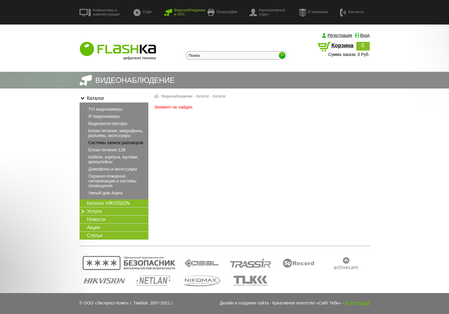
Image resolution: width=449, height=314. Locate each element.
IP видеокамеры (104, 116)
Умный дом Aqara (106, 192)
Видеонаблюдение (177, 96)
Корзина (342, 45)
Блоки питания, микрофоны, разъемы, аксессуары (116, 133)
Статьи (95, 235)
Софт (142, 12)
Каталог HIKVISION (108, 203)
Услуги (91, 211)
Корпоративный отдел (267, 12)
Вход (365, 35)
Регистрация (340, 35)
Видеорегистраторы (108, 123)
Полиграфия (223, 12)
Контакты (352, 12)
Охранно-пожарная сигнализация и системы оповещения (112, 181)
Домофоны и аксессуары (113, 169)
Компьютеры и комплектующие (100, 12)
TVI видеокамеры (106, 109)
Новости (96, 219)
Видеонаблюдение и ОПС (184, 12)
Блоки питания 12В (107, 149)
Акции (94, 227)
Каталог (92, 98)
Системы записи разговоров (116, 142)
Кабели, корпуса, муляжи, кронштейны (113, 159)
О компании (313, 12)
